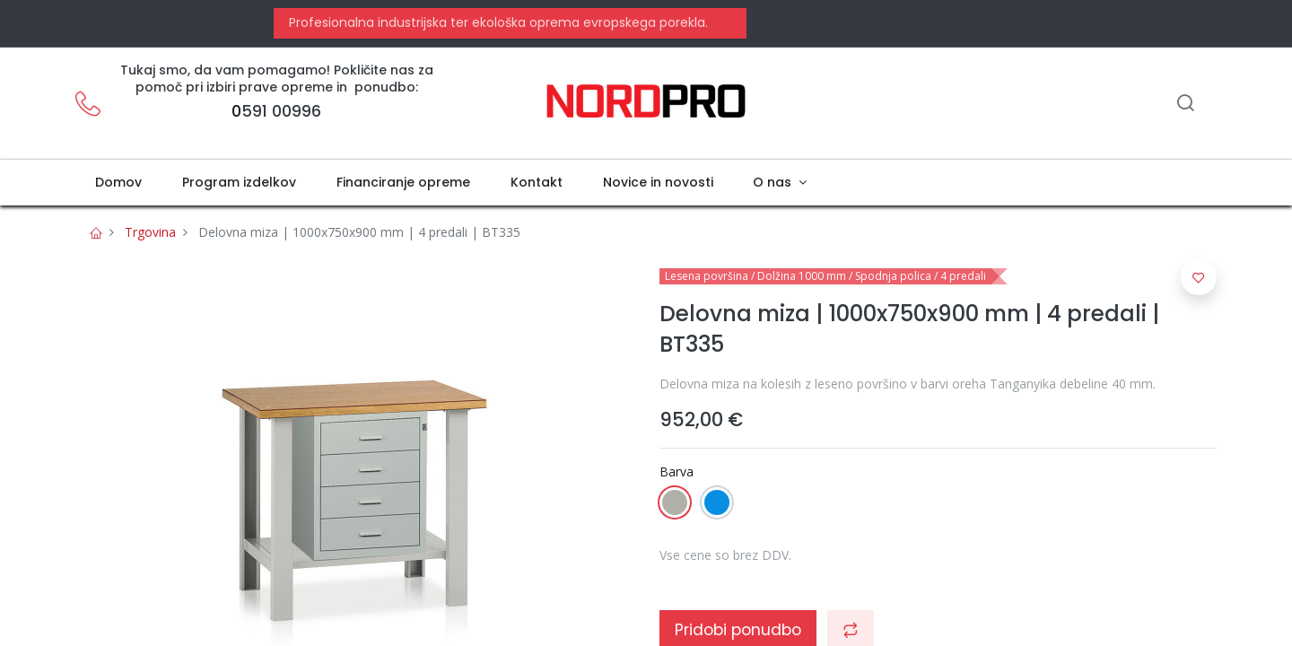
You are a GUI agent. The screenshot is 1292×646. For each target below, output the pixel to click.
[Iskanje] (1185, 104)
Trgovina (150, 231)
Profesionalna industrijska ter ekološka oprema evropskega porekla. (496, 22)
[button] (1199, 277)
